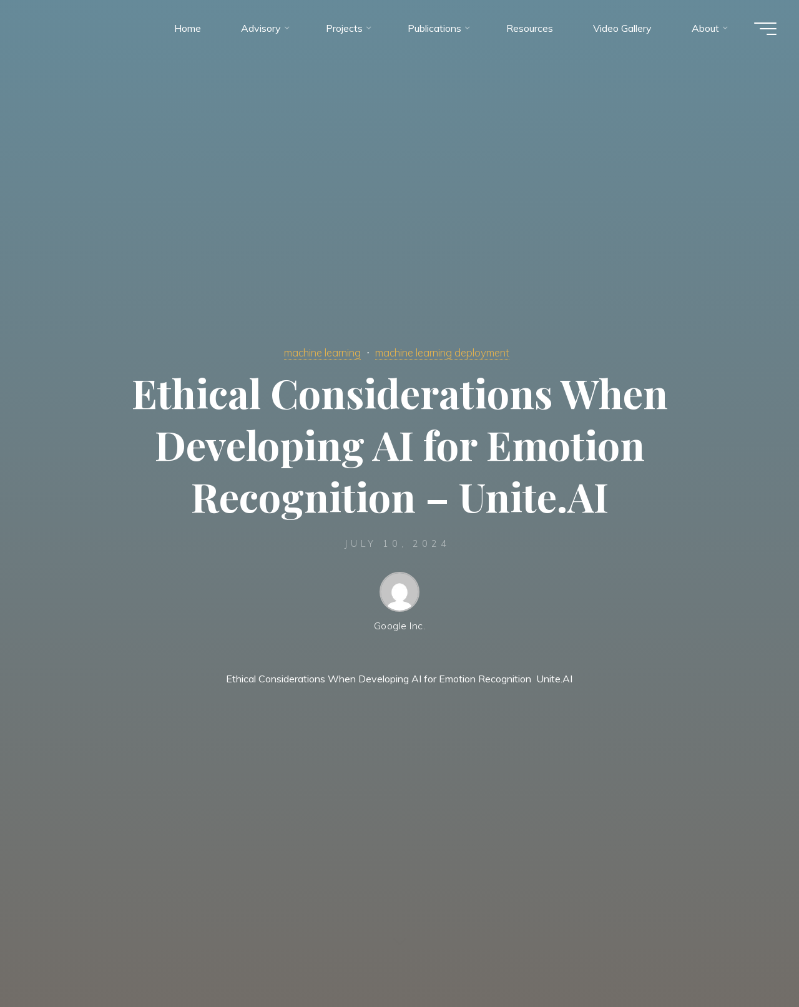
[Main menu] (763, 30)
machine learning (315, 352)
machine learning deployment (447, 352)
